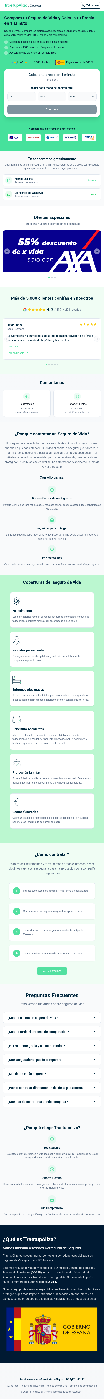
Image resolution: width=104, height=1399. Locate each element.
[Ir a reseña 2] (49, 364)
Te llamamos (52, 971)
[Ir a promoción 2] (52, 277)
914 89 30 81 (77, 408)
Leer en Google (18, 353)
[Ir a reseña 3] (52, 364)
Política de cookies (56, 1385)
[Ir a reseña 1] (46, 364)
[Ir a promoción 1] (49, 277)
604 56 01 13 (26, 408)
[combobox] (21, 96)
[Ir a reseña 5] (57, 364)
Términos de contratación (82, 1385)
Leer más (12, 346)
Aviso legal (13, 1385)
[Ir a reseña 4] (55, 364)
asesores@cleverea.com (27, 412)
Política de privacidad (32, 1385)
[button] (52, 255)
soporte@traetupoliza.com (77, 412)
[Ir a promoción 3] (55, 277)
